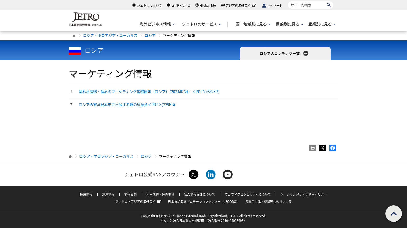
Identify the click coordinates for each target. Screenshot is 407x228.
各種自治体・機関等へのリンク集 (268, 201)
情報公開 (130, 194)
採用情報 (86, 194)
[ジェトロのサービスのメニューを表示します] (201, 24)
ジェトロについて (149, 5)
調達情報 (108, 194)
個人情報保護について (199, 194)
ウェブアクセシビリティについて (248, 194)
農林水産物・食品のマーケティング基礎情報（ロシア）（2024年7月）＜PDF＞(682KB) (149, 91)
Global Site (208, 5)
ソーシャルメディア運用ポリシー (304, 194)
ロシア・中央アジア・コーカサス (110, 35)
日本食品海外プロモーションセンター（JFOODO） (203, 201)
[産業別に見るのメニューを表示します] (321, 24)
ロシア (150, 35)
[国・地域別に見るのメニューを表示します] (253, 24)
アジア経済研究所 (241, 5)
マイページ (275, 5)
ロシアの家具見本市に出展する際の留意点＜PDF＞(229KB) (127, 104)
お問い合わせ (181, 5)
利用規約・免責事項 (160, 194)
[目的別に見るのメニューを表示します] (289, 24)
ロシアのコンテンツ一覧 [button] (284, 53)
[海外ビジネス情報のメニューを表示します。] (157, 24)
